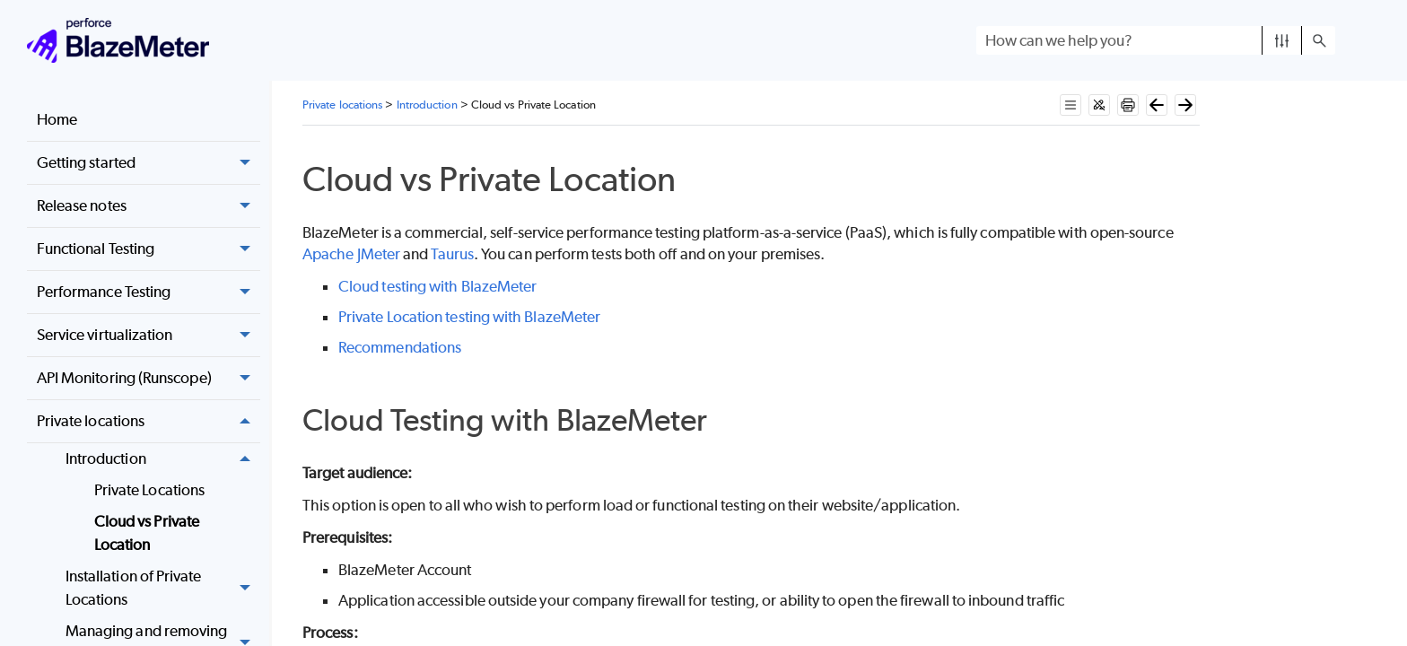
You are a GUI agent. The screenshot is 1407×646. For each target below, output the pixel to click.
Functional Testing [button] (148, 249)
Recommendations (399, 347)
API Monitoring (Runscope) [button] (148, 378)
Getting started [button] (148, 163)
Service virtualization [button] (148, 335)
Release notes (148, 206)
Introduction (163, 459)
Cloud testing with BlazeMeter (437, 286)
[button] (1282, 40)
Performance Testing (148, 292)
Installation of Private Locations (163, 588)
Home (57, 119)
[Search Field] (1155, 40)
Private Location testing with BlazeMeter (469, 317)
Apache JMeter (351, 254)
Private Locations (149, 490)
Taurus (452, 254)
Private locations (148, 421)
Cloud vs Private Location (146, 533)
